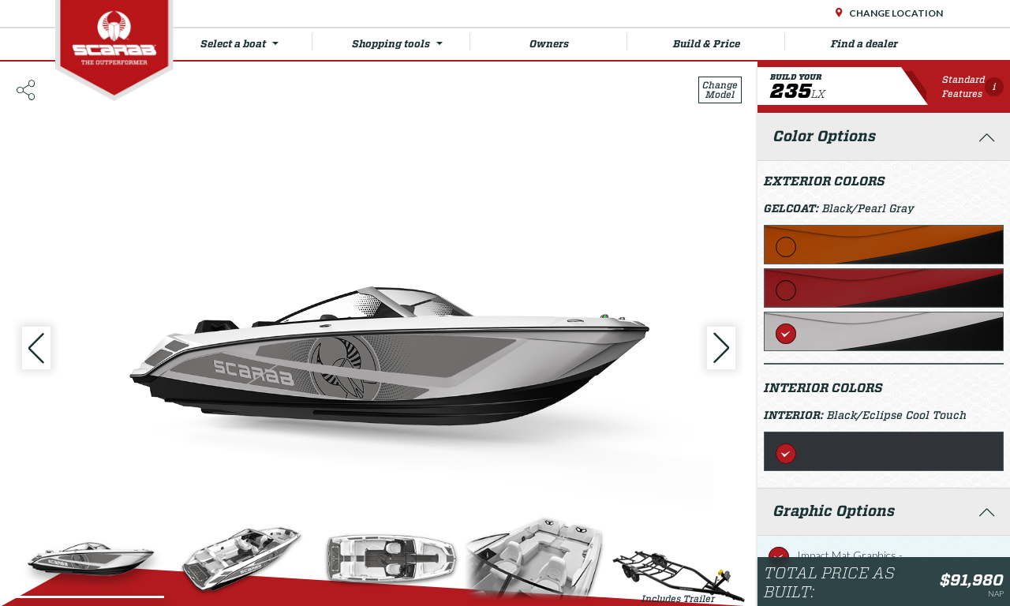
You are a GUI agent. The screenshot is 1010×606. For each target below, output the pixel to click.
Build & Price (729, 41)
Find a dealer (864, 44)
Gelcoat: (793, 208)
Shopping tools (410, 41)
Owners (578, 41)
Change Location (895, 13)
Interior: (795, 415)
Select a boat (256, 41)
